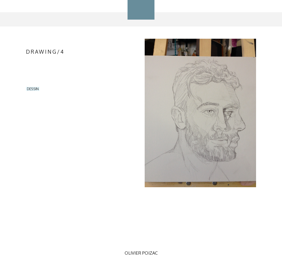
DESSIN (33, 89)
